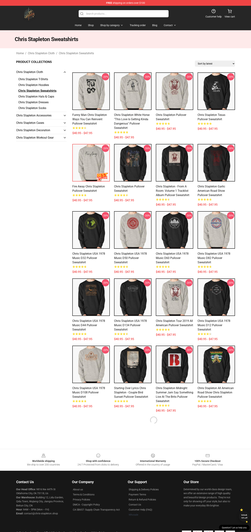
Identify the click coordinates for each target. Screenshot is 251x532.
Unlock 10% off (244, 516)
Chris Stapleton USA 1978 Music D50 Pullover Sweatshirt (130, 258)
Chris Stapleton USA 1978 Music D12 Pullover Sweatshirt (214, 325)
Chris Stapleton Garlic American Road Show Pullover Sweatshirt (211, 191)
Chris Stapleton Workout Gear (35, 137)
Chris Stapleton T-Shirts (33, 79)
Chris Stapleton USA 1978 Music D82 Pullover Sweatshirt (214, 258)
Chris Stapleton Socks (32, 108)
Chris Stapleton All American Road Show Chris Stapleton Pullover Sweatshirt (216, 392)
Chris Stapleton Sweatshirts (76, 53)
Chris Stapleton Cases (30, 123)
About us (78, 489)
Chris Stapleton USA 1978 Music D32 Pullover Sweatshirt (88, 258)
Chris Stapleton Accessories (33, 115)
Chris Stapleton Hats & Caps (36, 96)
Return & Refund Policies (142, 499)
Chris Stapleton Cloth (41, 53)
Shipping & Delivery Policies (144, 489)
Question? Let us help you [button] (234, 527)
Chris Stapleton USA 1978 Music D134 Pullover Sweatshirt (130, 325)
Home (20, 53)
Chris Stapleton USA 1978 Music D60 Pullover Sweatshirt (172, 258)
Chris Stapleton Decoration (33, 130)
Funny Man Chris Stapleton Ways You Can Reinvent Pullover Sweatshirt (89, 119)
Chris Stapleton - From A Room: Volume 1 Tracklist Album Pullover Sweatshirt (172, 191)
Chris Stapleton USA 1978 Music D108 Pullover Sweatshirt (88, 392)
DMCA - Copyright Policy (86, 504)
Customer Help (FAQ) (140, 509)
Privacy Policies (81, 499)
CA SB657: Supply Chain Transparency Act (96, 509)
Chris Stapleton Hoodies (33, 85)
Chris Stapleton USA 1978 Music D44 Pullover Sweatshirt (88, 325)
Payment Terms (137, 494)
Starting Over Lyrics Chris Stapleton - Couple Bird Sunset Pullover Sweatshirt (131, 392)
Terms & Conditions (83, 494)
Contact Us (135, 504)
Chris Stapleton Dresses (33, 102)
